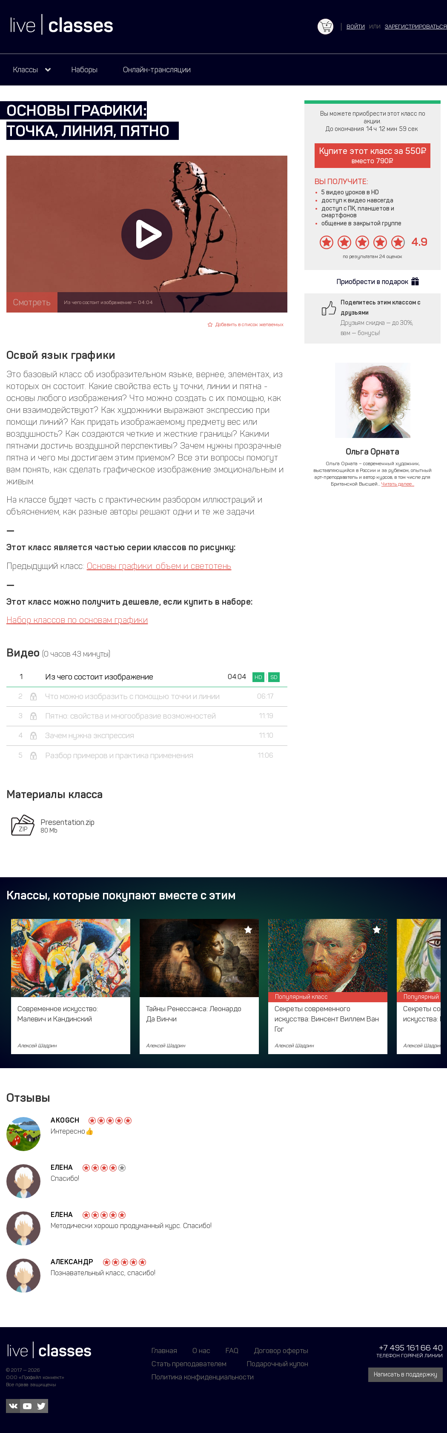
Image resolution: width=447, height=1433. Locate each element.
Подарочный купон (277, 1363)
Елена (62, 1167)
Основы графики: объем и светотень (159, 566)
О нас (201, 1350)
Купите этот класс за (372, 155)
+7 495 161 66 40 (411, 1348)
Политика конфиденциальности (203, 1377)
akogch (65, 1120)
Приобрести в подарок (372, 282)
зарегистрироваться (416, 26)
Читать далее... (397, 484)
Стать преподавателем (189, 1363)
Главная (164, 1350)
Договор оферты (281, 1350)
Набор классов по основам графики (77, 620)
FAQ (232, 1350)
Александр (72, 1262)
